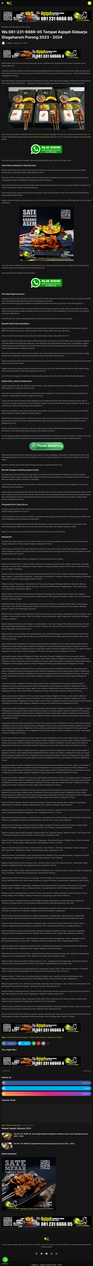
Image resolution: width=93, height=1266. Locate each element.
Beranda (5, 27)
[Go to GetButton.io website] (5, 1263)
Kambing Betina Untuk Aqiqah (19, 27)
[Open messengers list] (5, 1259)
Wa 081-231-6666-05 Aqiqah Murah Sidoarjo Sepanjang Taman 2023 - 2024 (44, 1144)
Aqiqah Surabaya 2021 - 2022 (50, 1265)
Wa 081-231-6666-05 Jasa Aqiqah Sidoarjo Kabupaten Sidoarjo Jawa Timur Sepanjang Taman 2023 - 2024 (51, 1135)
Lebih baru (6, 1071)
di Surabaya (34, 479)
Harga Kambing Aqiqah (42, 137)
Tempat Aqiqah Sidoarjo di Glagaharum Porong (45, 1037)
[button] (2, 3)
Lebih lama (86, 1071)
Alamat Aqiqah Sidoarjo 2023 (16, 1128)
